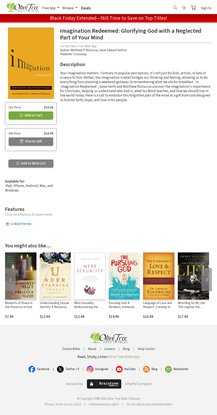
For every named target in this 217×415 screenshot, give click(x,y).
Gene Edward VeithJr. (113, 50)
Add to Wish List (31, 163)
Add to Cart (31, 115)
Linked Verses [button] (20, 223)
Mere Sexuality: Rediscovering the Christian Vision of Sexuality (86, 309)
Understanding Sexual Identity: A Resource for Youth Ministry (54, 307)
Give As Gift (31, 141)
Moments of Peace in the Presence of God (18, 305)
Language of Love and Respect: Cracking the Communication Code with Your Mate (157, 309)
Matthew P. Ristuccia (84, 50)
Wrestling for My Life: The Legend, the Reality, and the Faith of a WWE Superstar (193, 309)
